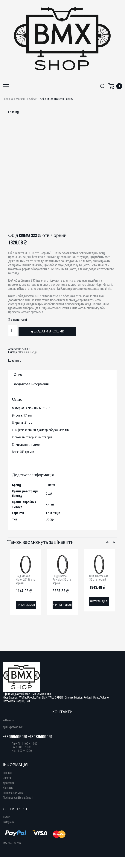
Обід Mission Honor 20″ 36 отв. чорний (26, 579)
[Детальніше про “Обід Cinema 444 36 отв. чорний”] (99, 601)
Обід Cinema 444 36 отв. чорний (98, 577)
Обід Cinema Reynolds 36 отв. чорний (62, 579)
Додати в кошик (49, 331)
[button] (5, 86)
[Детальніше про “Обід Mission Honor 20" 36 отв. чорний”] (26, 605)
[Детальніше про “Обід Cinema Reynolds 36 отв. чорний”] (63, 605)
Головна (8, 99)
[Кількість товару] (12, 330)
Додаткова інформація (31, 384)
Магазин (21, 99)
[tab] (62, 374)
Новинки (24, 352)
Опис (18, 375)
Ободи (33, 99)
